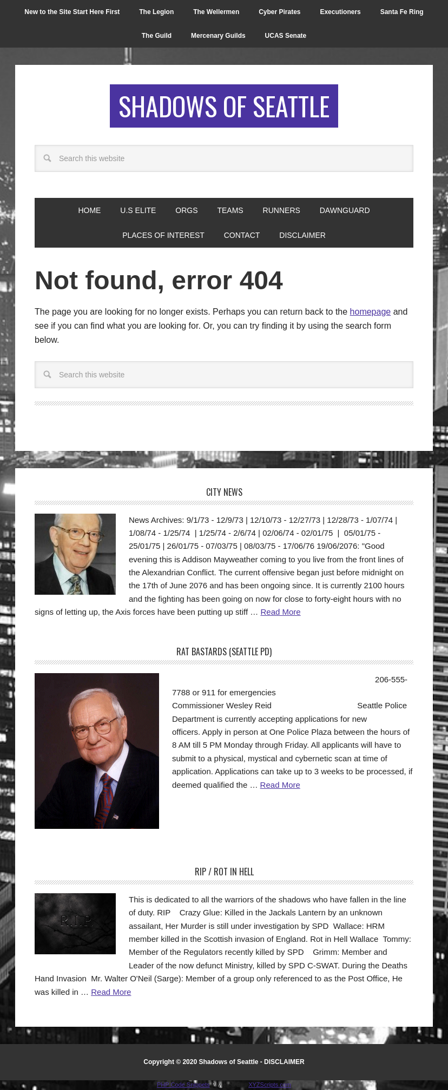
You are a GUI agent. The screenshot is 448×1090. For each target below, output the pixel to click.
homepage (370, 311)
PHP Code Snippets (183, 1084)
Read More (280, 611)
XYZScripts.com (269, 1084)
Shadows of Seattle (224, 106)
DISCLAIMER (284, 1062)
